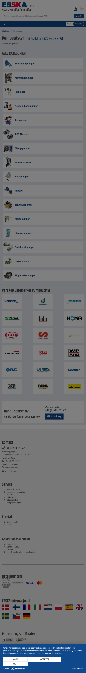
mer (71, 664)
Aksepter (43, 664)
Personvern (80, 668)
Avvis (14, 664)
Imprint (74, 668)
